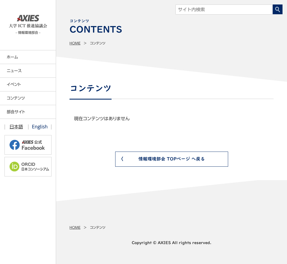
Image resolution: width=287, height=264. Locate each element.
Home (75, 43)
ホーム (12, 57)
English (40, 126)
